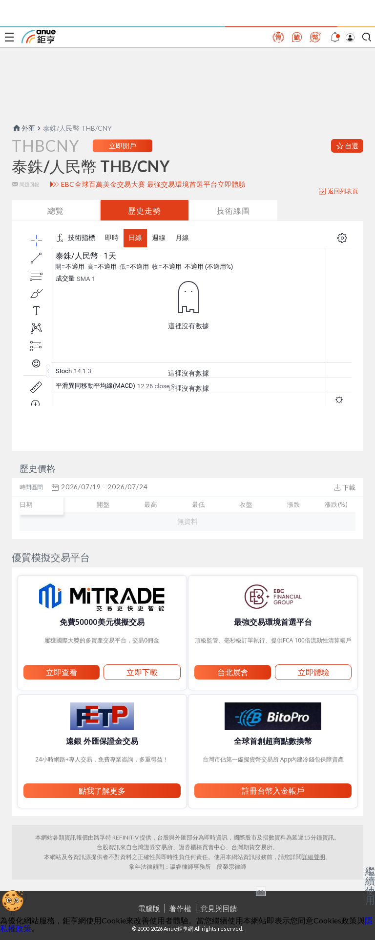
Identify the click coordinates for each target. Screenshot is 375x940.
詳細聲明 (313, 856)
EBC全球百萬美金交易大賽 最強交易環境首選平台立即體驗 (153, 184)
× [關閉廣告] (261, 891)
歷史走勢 (144, 210)
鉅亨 (38, 36)
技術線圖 (233, 210)
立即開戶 (122, 145)
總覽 (55, 210)
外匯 (23, 128)
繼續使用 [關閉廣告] (370, 885)
